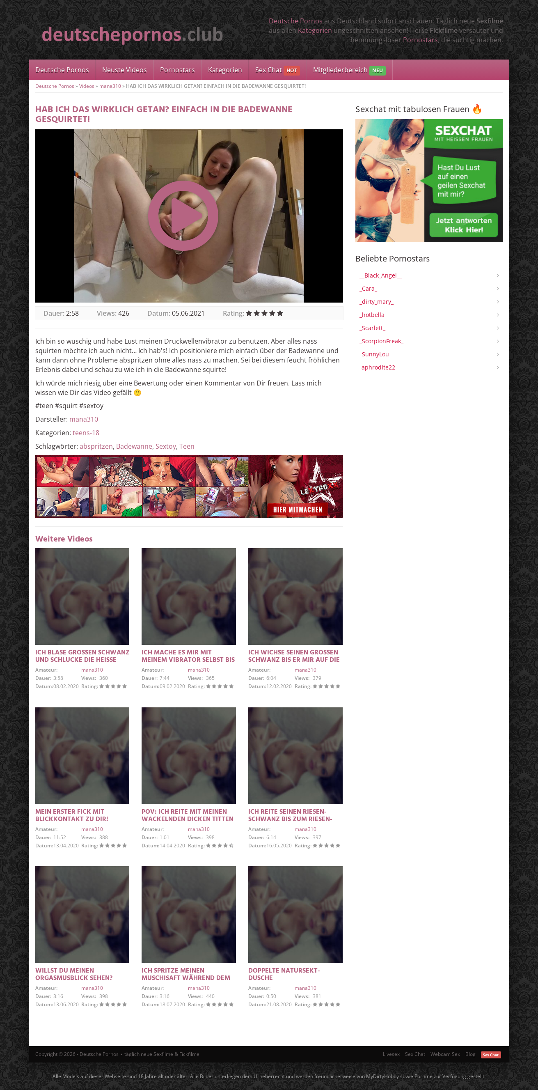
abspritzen (96, 446)
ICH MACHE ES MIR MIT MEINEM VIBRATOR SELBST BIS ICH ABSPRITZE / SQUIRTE (188, 660)
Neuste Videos (124, 69)
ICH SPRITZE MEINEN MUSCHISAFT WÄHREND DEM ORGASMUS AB (186, 978)
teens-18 (86, 432)
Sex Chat (277, 70)
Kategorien (315, 30)
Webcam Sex (445, 1054)
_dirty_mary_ (376, 301)
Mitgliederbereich (349, 70)
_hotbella (372, 315)
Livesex (391, 1054)
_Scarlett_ (372, 328)
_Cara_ (368, 288)
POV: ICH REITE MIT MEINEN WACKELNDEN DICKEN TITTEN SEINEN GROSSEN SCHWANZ (188, 819)
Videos (86, 86)
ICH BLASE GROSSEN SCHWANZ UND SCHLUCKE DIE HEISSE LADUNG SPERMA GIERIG (82, 660)
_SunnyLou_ (375, 354)
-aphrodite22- (378, 367)
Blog (470, 1054)
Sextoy (166, 446)
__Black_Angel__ (380, 275)
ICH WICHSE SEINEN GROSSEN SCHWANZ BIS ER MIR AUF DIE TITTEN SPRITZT (294, 660)
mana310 (110, 86)
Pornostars (420, 39)
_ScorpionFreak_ (381, 341)
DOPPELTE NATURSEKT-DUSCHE (284, 975)
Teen (187, 446)
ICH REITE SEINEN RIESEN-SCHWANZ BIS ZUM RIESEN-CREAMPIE (290, 819)
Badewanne (134, 446)
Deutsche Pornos (296, 20)
